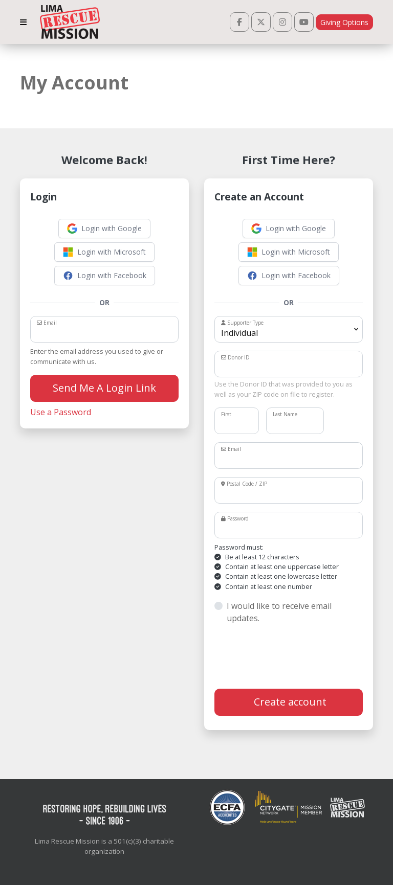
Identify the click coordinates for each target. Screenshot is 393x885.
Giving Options (344, 22)
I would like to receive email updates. (279, 612)
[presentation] (292, 656)
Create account (288, 702)
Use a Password (60, 412)
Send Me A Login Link (104, 388)
